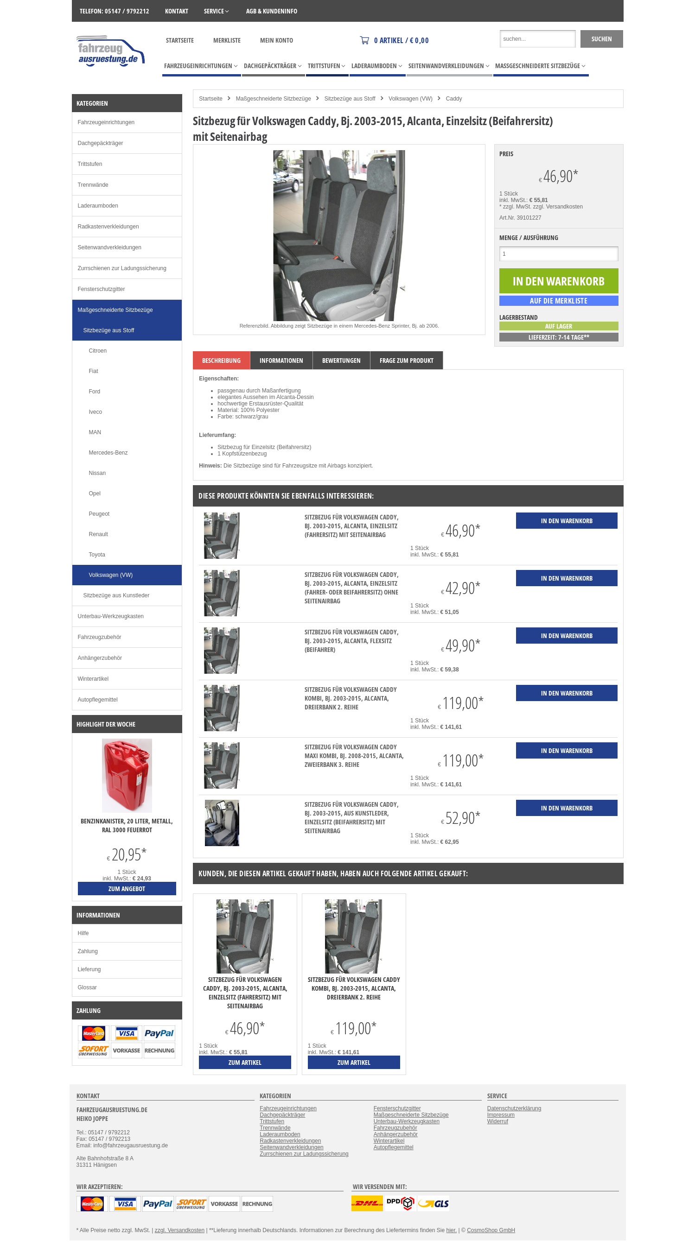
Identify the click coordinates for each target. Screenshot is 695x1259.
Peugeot (99, 514)
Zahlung (88, 951)
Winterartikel (93, 679)
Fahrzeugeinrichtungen (106, 122)
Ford (95, 391)
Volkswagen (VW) (411, 98)
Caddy (454, 98)
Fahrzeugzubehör (99, 637)
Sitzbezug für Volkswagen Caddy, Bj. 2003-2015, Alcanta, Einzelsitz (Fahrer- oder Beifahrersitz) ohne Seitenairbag (352, 587)
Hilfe (83, 933)
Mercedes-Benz (108, 452)
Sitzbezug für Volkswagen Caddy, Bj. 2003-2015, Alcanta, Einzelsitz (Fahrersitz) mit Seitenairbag (352, 525)
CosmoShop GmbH (491, 1230)
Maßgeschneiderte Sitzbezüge (273, 98)
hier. (451, 1230)
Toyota (97, 554)
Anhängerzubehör (100, 658)
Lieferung (89, 969)
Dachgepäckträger (100, 143)
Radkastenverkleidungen (108, 226)
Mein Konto (276, 40)
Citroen (98, 351)
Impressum (501, 1115)
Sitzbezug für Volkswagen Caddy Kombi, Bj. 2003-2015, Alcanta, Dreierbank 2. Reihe (351, 698)
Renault (98, 534)
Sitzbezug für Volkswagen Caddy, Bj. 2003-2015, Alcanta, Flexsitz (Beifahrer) (352, 640)
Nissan (97, 473)
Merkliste (227, 40)
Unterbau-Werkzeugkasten (111, 616)
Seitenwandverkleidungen (109, 247)
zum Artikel (245, 1062)
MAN (95, 432)
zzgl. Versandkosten (558, 206)
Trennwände (93, 185)
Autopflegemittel (98, 699)
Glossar (87, 987)
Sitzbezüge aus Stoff (350, 98)
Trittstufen (90, 164)
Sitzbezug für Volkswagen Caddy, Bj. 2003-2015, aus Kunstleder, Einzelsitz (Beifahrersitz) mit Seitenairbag (352, 817)
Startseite (180, 40)
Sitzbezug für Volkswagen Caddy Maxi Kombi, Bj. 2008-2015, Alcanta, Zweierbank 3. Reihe (354, 755)
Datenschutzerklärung (514, 1108)
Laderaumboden (98, 205)
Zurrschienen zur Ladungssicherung (122, 268)
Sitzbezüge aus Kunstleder (116, 595)
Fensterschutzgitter (101, 289)
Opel (95, 493)
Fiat (93, 371)
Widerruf (497, 1121)
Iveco (95, 412)
